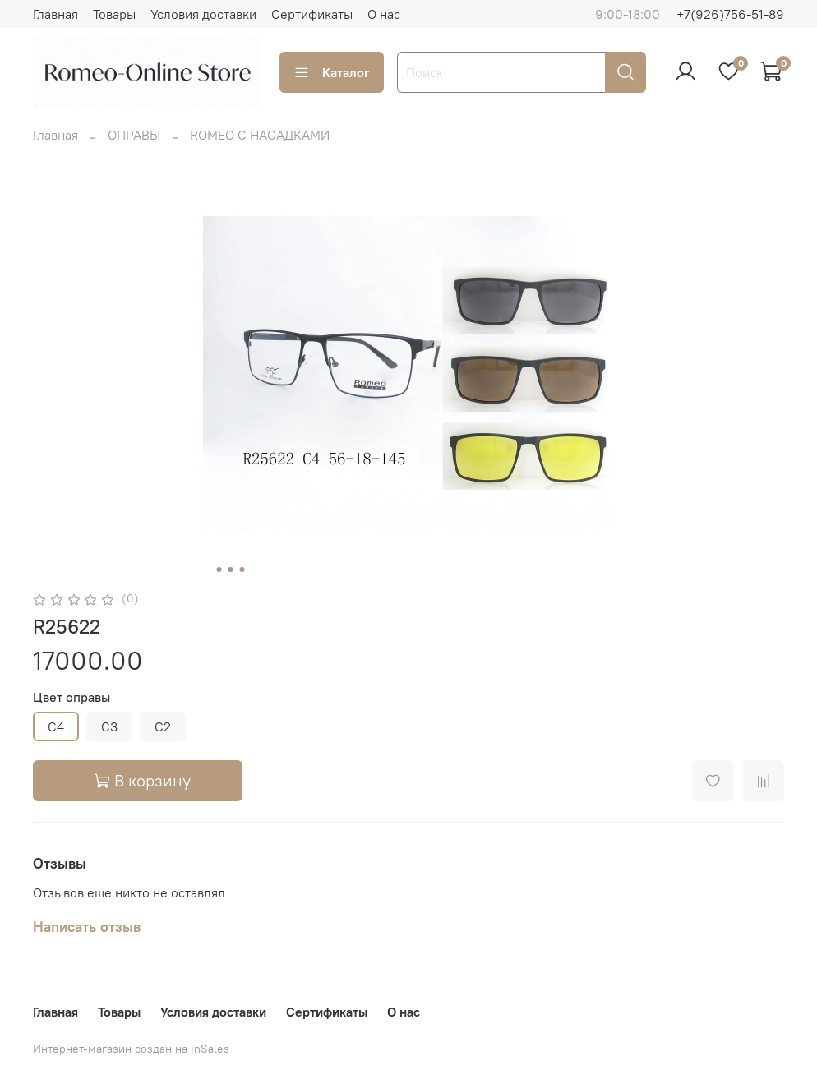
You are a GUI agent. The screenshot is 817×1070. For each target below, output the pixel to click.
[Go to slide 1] (219, 569)
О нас (383, 14)
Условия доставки (203, 14)
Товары (114, 14)
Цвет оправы (71, 697)
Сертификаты (312, 14)
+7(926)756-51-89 (730, 14)
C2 (163, 726)
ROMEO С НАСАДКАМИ (260, 135)
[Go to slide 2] (230, 569)
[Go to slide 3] (242, 569)
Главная (55, 14)
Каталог (331, 72)
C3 (109, 726)
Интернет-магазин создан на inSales (131, 1048)
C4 (56, 726)
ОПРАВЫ (134, 135)
